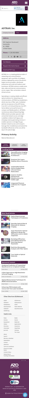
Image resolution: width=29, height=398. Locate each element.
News (5, 318)
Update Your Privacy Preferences (14, 393)
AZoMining (6, 310)
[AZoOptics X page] (18, 372)
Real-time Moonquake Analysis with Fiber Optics (19, 248)
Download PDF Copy (9, 70)
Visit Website (7, 62)
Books (16, 318)
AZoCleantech (7, 306)
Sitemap (17, 330)
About (5, 334)
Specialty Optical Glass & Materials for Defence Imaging (19, 225)
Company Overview (8, 32)
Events (16, 320)
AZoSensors (18, 300)
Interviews (6, 328)
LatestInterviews (23, 145)
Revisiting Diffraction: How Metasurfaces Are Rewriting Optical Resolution (18, 241)
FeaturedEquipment (14, 145)
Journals (6, 330)
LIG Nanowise (8, 276)
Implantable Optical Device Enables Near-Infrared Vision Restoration (18, 169)
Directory (6, 326)
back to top (24, 360)
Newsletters (7, 340)
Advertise (6, 344)
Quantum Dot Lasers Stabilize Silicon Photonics (19, 160)
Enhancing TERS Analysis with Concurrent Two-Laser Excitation (12, 288)
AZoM (5, 300)
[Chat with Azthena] (25, 395)
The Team (17, 332)
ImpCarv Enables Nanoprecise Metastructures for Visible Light (17, 177)
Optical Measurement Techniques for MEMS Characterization (14, 280)
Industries (17, 326)
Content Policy (7, 352)
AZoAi (16, 304)
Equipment (6, 322)
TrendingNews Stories (6, 145)
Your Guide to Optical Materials (18, 255)
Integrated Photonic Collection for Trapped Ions (18, 184)
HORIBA (6, 291)
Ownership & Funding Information (9, 355)
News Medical (18, 306)
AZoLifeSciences (19, 308)
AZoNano (6, 302)
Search (5, 336)
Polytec (6, 284)
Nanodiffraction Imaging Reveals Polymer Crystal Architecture (19, 153)
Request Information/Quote (11, 66)
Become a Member (8, 338)
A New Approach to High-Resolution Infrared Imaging (13, 273)
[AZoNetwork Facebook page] (14, 372)
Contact (6, 342)
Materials (17, 322)
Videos (5, 324)
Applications (18, 324)
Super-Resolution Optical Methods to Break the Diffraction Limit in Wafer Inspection (19, 233)
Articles (6, 320)
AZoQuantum (18, 302)
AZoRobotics (7, 304)
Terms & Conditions (9, 346)
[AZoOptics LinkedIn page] (11, 372)
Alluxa (6, 269)
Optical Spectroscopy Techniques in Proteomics (19, 217)
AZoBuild (6, 308)
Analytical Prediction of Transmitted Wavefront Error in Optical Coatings (13, 266)
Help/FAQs (17, 328)
